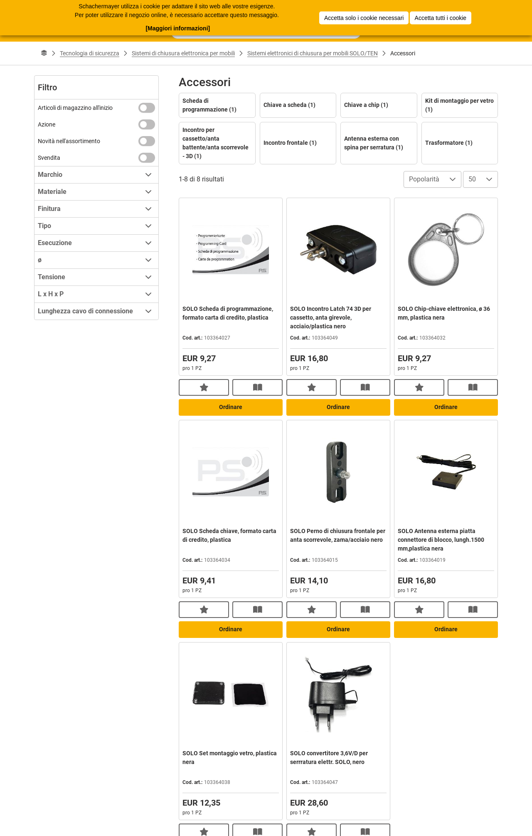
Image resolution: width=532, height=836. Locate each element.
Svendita (49, 157)
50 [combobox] (472, 179)
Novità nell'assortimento (69, 141)
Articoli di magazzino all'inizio (75, 107)
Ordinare (230, 407)
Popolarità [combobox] (424, 179)
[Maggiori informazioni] (177, 27)
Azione (46, 124)
